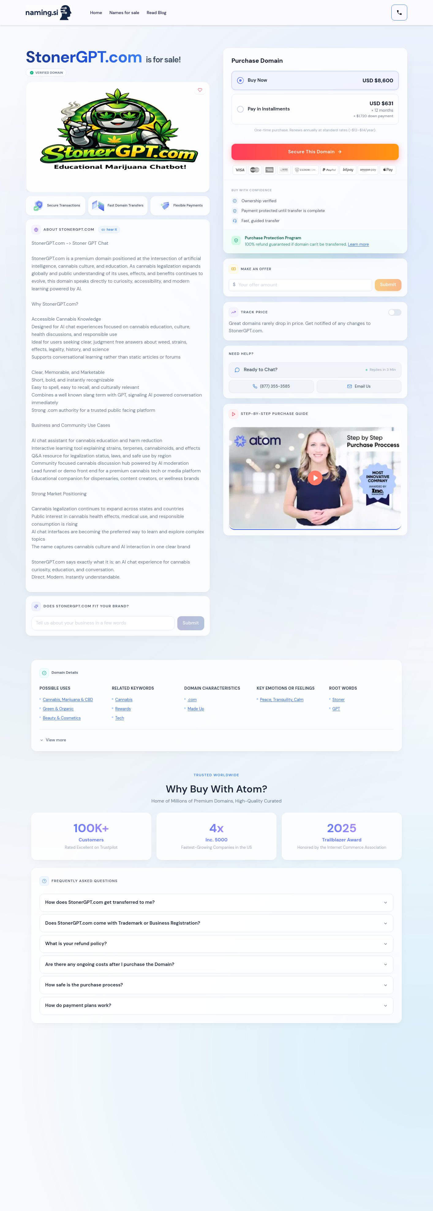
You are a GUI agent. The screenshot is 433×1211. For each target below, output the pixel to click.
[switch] (395, 312)
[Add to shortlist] (199, 90)
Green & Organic (58, 708)
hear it (109, 229)
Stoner (339, 699)
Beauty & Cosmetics (62, 718)
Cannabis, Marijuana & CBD (68, 699)
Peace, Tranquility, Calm (281, 699)
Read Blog (156, 12)
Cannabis (124, 699)
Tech (119, 718)
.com (192, 699)
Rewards (123, 708)
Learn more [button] (358, 245)
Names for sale (125, 12)
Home (96, 12)
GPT (336, 708)
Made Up (196, 708)
